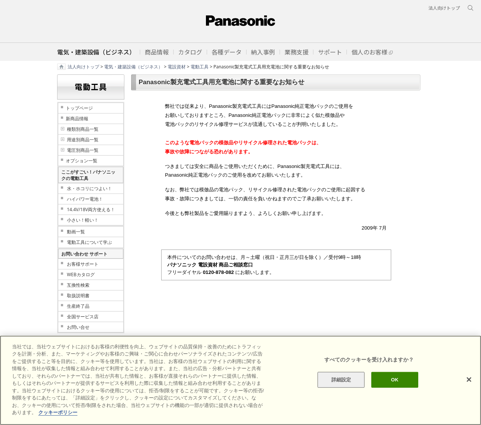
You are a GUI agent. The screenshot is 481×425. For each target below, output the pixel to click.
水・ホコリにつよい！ (89, 188)
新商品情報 (77, 118)
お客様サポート (82, 264)
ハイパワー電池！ (85, 199)
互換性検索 (78, 285)
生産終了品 (78, 306)
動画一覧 (76, 231)
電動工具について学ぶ (89, 242)
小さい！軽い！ (82, 220)
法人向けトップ (83, 67)
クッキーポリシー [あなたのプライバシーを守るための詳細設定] (57, 412)
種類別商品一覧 (82, 129)
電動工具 (200, 67)
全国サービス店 (82, 316)
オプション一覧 (81, 160)
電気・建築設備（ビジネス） (133, 67)
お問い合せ (78, 327)
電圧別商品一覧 (82, 150)
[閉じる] (469, 379)
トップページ (79, 108)
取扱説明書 (78, 295)
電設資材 (177, 67)
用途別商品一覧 (82, 139)
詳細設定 (341, 380)
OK (394, 380)
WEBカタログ (81, 274)
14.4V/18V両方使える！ (91, 209)
